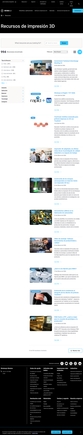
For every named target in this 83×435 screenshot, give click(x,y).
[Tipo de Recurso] (13, 60)
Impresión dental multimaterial (34, 381)
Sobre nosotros (74, 401)
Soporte (33, 1)
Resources (24, 1)
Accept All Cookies (67, 432)
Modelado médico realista (47, 385)
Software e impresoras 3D (41, 10)
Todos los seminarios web (35, 422)
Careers (53, 1)
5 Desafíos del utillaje (48, 373)
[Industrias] (76, 369)
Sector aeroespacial (75, 378)
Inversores (72, 415)
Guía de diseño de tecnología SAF (34, 385)
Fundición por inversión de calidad (35, 372)
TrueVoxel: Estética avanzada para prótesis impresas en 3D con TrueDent (66, 119)
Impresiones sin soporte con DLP (35, 389)
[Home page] (3, 15)
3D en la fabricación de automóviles (48, 389)
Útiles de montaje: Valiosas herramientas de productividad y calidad (65, 241)
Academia (72, 410)
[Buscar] (64, 43)
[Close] (80, 432)
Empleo (72, 408)
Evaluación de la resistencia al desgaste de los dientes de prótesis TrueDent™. (66, 293)
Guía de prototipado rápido (48, 381)
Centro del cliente (70, 3)
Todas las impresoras (62, 385)
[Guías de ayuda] (36, 369)
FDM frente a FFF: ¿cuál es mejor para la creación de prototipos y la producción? (66, 319)
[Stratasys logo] (6, 10)
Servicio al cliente (61, 415)
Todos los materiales (48, 408)
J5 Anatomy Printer (61, 382)
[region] (41, 432)
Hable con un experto (62, 410)
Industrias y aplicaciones (26, 10)
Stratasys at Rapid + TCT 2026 (64, 93)
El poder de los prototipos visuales (34, 376)
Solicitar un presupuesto (62, 408)
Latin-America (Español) (9, 2)
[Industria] (13, 87)
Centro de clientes (61, 412)
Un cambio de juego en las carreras (35, 407)
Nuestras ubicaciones (75, 406)
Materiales (52, 10)
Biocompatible (46, 406)
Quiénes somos (61, 2)
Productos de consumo (75, 380)
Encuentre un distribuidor (43, 2)
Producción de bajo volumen (48, 376)
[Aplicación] (13, 90)
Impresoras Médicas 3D (76, 373)
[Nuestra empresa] (76, 399)
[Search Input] (52, 43)
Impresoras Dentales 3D (76, 371)
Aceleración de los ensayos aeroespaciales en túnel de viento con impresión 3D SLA (65, 181)
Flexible (45, 404)
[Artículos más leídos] (49, 370)
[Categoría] (13, 101)
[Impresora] (13, 96)
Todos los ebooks (34, 393)
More (3, 83)
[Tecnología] (13, 99)
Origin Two (59, 375)
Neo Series (59, 378)
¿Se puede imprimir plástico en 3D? (48, 394)
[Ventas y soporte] (63, 399)
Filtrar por (49, 52)
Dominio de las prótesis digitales (35, 417)
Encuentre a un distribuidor (60, 405)
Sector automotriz (74, 376)
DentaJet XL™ (60, 380)
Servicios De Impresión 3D (63, 10)
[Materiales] (49, 399)
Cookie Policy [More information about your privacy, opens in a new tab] (35, 433)
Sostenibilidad (73, 413)
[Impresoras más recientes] (63, 370)
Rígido (44, 401)
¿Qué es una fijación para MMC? (65, 269)
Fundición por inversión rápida (35, 402)
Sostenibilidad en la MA (35, 410)
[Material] (13, 93)
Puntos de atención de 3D (35, 413)
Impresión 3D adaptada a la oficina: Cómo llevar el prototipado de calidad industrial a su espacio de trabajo (67, 151)
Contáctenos (73, 404)
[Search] (79, 4)
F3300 (58, 373)
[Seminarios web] (36, 399)
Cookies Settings (56, 432)
